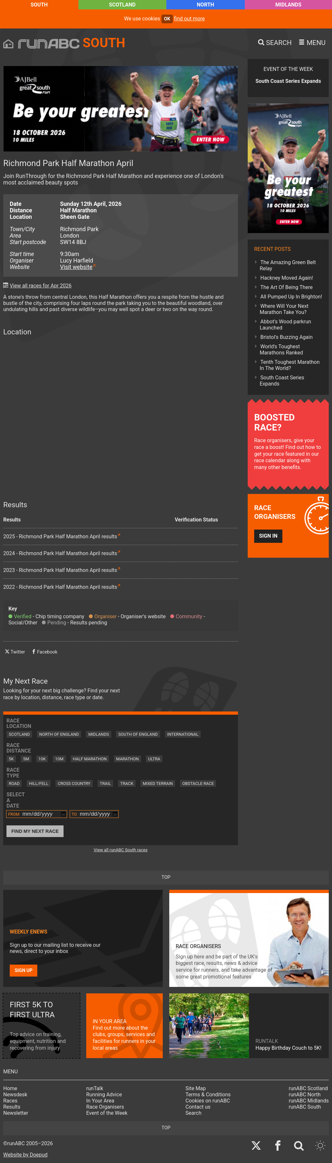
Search (193, 1113)
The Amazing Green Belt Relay (288, 265)
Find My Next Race (35, 831)
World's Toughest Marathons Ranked (281, 349)
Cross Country (74, 783)
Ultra (154, 758)
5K (11, 758)
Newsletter (15, 1113)
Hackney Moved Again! (286, 278)
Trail (105, 783)
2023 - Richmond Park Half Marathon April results (60, 570)
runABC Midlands (309, 1101)
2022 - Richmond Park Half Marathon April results (60, 587)
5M (26, 758)
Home (10, 1088)
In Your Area (100, 1101)
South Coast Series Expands (282, 381)
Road (14, 783)
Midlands (288, 5)
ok (167, 19)
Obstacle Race (198, 783)
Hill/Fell (38, 783)
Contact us (197, 1107)
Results (11, 1107)
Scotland (122, 5)
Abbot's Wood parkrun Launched (285, 325)
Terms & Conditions (208, 1094)
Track (126, 783)
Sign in (268, 536)
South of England (138, 734)
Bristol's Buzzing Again (286, 337)
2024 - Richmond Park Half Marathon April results (60, 553)
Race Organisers (105, 1107)
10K (42, 758)
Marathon (127, 758)
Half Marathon (90, 758)
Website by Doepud (25, 1155)
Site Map (195, 1088)
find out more (189, 19)
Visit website (76, 267)
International (182, 734)
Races (10, 1101)
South (39, 5)
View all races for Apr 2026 (41, 286)
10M (59, 758)
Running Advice (104, 1094)
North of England (59, 734)
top (165, 877)
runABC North (305, 1094)
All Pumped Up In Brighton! (291, 297)
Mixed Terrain (158, 783)
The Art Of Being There (286, 287)
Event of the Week (106, 1113)
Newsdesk (15, 1094)
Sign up (23, 970)
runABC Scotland (308, 1088)
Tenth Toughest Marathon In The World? (290, 365)
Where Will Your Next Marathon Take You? (284, 309)
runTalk (94, 1088)
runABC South (305, 1107)
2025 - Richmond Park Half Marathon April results (60, 536)
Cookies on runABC (207, 1101)
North (205, 5)
